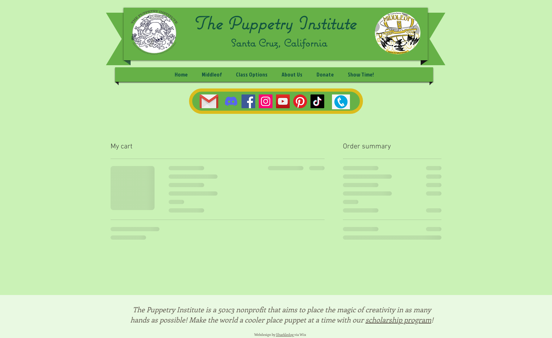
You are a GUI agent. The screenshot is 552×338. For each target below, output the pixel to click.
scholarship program (398, 319)
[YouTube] (283, 101)
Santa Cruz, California (279, 42)
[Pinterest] (300, 101)
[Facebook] (248, 101)
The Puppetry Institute (274, 23)
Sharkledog (285, 334)
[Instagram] (265, 101)
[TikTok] (317, 101)
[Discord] (231, 101)
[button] (252, 74)
